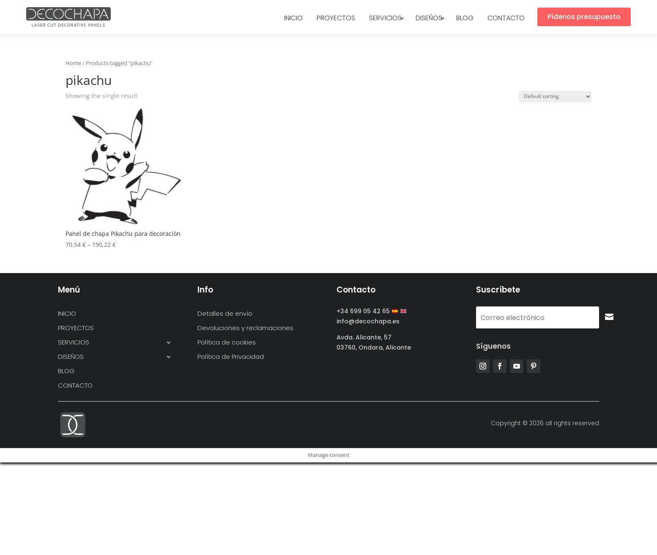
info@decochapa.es (368, 321)
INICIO (293, 19)
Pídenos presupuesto (584, 17)
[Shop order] (555, 96)
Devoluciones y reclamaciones (245, 328)
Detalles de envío (224, 314)
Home (73, 63)
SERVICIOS (385, 19)
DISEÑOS (429, 19)
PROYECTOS (336, 19)
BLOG (465, 19)
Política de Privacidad (230, 357)
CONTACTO (506, 19)
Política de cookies (226, 343)
